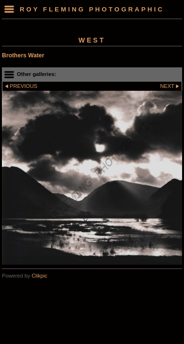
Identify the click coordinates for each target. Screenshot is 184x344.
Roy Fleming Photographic (92, 9)
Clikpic (39, 276)
